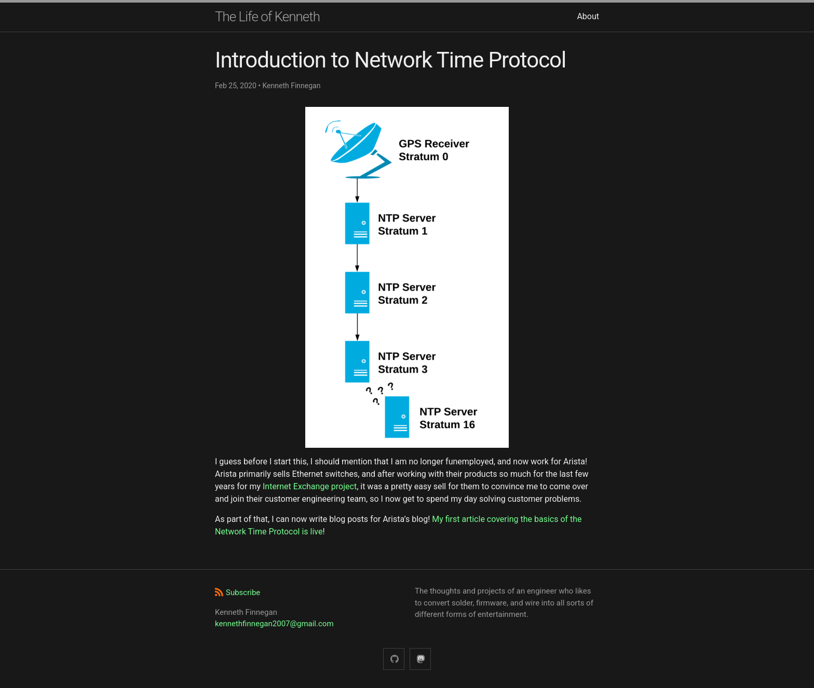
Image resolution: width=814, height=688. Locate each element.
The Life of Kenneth (267, 16)
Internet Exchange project (310, 486)
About (588, 16)
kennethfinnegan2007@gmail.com (274, 623)
